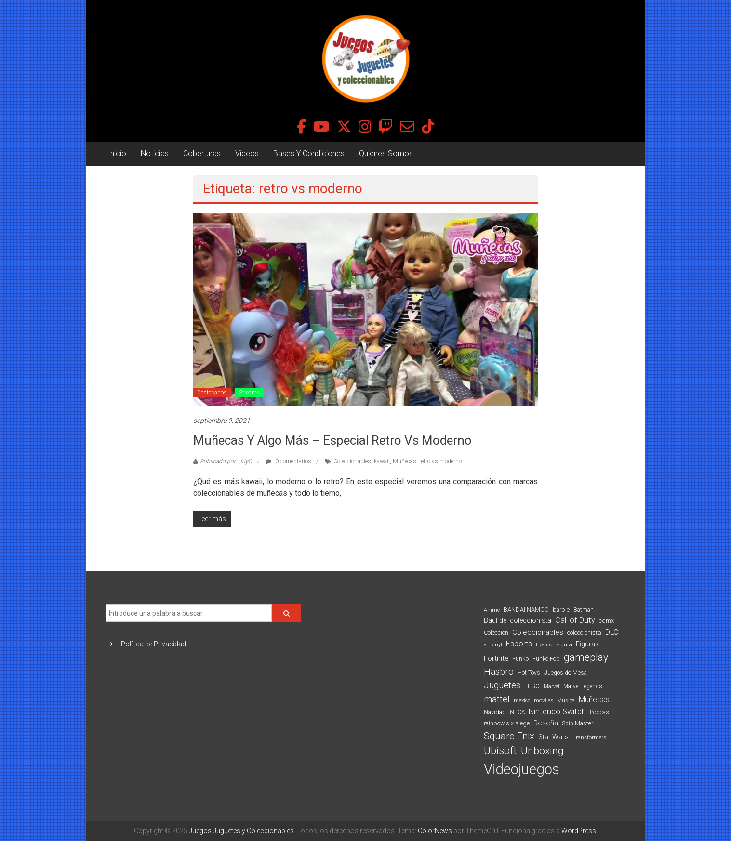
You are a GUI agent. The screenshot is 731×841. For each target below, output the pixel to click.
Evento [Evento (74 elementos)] (544, 644)
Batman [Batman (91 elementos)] (583, 609)
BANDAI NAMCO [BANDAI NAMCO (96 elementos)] (526, 609)
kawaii (382, 461)
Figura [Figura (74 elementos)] (564, 644)
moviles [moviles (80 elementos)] (543, 700)
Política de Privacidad (153, 644)
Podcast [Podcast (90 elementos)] (600, 712)
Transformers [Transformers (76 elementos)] (589, 737)
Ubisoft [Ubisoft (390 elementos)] (500, 751)
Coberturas (202, 153)
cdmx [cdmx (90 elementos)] (606, 620)
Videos (247, 153)
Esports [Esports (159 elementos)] (519, 643)
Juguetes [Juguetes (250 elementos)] (502, 685)
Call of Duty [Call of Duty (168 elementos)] (575, 620)
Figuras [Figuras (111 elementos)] (587, 644)
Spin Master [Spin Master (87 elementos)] (577, 723)
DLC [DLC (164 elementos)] (611, 632)
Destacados (212, 392)
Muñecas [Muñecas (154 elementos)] (594, 699)
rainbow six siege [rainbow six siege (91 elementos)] (507, 723)
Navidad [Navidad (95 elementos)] (495, 712)
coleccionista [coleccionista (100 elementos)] (584, 632)
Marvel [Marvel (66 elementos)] (551, 686)
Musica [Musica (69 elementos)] (566, 700)
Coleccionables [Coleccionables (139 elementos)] (537, 632)
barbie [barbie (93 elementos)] (561, 609)
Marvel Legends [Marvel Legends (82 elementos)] (582, 686)
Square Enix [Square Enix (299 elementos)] (509, 736)
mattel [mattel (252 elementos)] (497, 699)
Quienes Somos (386, 153)
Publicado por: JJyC (226, 461)
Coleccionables (352, 461)
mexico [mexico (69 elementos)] (522, 700)
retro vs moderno (440, 461)
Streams (249, 392)
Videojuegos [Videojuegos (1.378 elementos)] (521, 769)
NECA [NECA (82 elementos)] (517, 712)
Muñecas (404, 461)
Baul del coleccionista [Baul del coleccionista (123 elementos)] (517, 621)
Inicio (117, 153)
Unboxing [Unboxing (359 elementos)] (542, 751)
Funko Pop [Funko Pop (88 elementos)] (546, 659)
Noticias (155, 153)
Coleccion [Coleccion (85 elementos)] (496, 633)
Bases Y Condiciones (309, 153)
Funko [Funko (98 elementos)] (520, 658)
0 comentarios (288, 461)
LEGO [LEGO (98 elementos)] (532, 686)
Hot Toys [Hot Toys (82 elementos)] (529, 673)
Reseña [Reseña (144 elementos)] (545, 723)
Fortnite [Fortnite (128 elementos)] (496, 658)
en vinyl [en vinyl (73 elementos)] (493, 645)
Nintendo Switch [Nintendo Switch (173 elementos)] (557, 711)
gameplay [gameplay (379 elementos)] (586, 657)
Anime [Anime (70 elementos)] (492, 610)
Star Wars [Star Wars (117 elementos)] (553, 737)
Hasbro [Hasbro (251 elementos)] (499, 672)
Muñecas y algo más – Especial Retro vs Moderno (332, 440)
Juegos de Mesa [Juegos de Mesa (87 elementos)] (565, 673)
